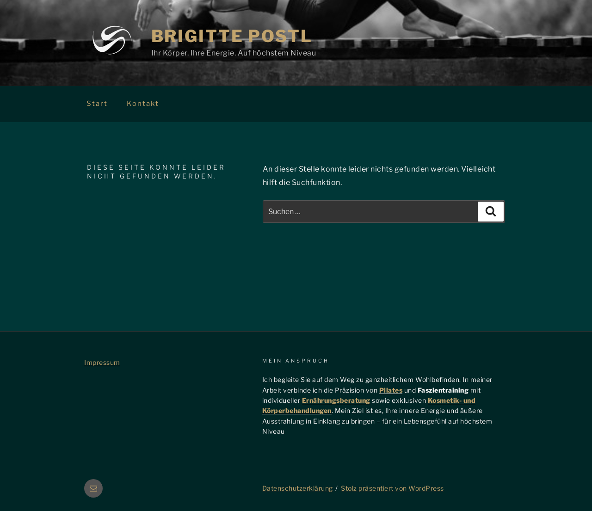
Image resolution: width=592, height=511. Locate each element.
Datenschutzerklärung (297, 488)
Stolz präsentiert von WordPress (392, 488)
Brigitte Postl (232, 36)
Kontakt (143, 103)
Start (97, 103)
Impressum (102, 362)
